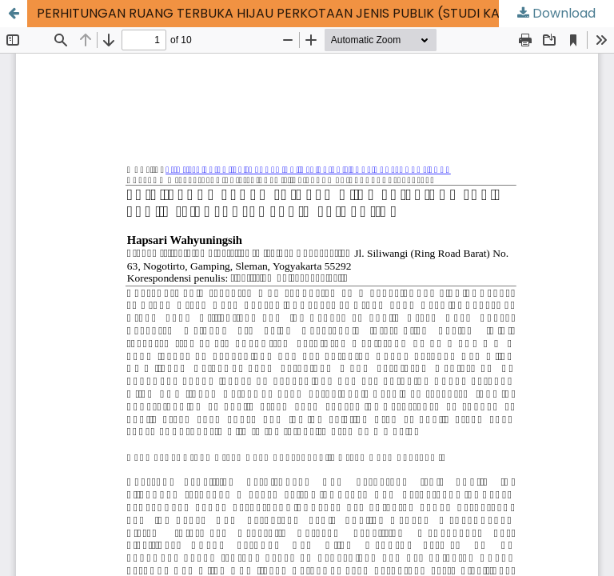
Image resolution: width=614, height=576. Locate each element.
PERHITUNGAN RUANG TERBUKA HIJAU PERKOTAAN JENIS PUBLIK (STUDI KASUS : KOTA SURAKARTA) (325, 13)
